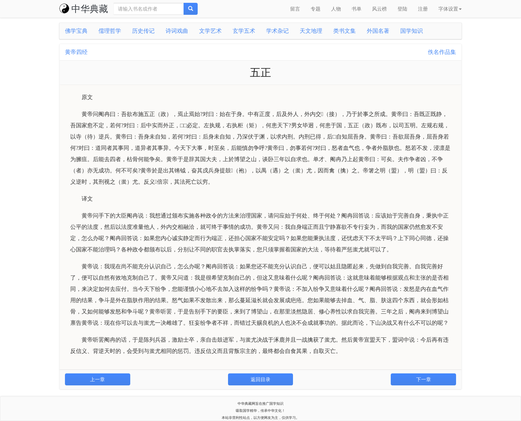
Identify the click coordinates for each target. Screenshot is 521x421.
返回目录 (260, 379)
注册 (423, 9)
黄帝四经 (76, 52)
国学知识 (411, 31)
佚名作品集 (442, 52)
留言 (295, 9)
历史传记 (143, 31)
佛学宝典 (76, 31)
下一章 (423, 379)
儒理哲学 (109, 31)
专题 (316, 9)
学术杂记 (277, 31)
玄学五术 (244, 31)
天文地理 (311, 31)
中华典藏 (83, 9)
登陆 (402, 9)
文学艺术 (210, 31)
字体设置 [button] (450, 9)
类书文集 (344, 31)
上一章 (97, 379)
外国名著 (378, 31)
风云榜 (379, 9)
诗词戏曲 (177, 31)
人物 (336, 9)
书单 (356, 9)
